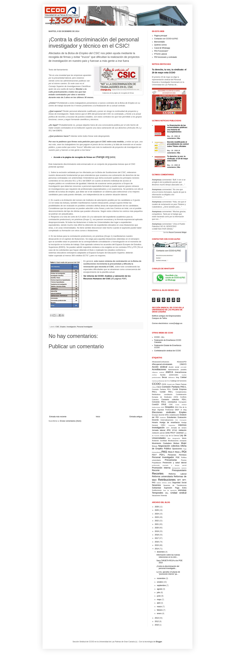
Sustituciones (157, 490)
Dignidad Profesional (165, 410)
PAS (164, 451)
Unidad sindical (178, 493)
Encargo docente (158, 415)
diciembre (161, 552)
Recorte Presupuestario (169, 470)
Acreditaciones (159, 369)
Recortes (158, 473)
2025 (157, 510)
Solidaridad (156, 488)
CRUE (163, 404)
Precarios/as (171, 460)
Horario (155, 422)
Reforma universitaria (162, 476)
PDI (184, 451)
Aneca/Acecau (180, 372)
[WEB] (84, 157)
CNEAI (158, 387)
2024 (157, 514)
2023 (157, 517)
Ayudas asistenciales (169, 375)
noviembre (161, 578)
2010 (157, 625)
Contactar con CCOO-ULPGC (166, 39)
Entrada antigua (135, 417)
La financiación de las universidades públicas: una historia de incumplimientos (177, 128)
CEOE (164, 384)
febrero (160, 610)
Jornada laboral (158, 430)
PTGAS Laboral (160, 54)
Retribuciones (167, 479)
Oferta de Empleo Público (169, 447)
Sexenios (156, 485)
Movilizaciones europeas (177, 441)
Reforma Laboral (177, 474)
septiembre (161, 585)
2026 (157, 507)
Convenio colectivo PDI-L (173, 399)
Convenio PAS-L (159, 402)
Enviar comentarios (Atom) (70, 421)
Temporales (157, 493)
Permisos (182, 455)
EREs (167, 415)
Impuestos (171, 425)
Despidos (169, 407)
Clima (154, 387)
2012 (157, 621)
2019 (157, 531)
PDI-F (154, 455)
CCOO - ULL (159, 337)
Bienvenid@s (159, 42)
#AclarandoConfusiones (160, 362)
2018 (157, 535)
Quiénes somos (160, 45)
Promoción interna (161, 468)
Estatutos (163, 417)
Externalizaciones (167, 420)
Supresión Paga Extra (175, 488)
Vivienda (164, 495)
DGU (176, 407)
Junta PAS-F (170, 433)
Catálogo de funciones (178, 381)
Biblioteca (171, 377)
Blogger (159, 642)
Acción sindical (159, 367)
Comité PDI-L (166, 392)
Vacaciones (156, 495)
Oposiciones (177, 449)
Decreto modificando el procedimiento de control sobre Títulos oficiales (178, 144)
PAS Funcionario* (161, 51)
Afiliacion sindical (158, 372)
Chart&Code (171, 384)
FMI (176, 420)
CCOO (156, 383)
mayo (159, 599)
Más (178, 138)
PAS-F (171, 452)
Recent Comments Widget (177, 232)
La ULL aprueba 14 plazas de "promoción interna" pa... (168, 573)
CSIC (57, 327)
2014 (157, 549)
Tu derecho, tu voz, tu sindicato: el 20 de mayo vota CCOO (177, 158)
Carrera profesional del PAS (161, 381)
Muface (176, 443)
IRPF (168, 428)
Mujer (183, 443)
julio (158, 592)
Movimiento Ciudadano (162, 443)
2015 (157, 545)
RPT (179, 480)
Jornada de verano (178, 428)
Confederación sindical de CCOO (167, 351)
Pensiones (172, 455)
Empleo (63, 327)
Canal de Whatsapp (162, 48)
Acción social (174, 367)
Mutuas (154, 446)
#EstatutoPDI (181, 362)
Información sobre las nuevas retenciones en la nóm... (168, 556)
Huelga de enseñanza (170, 422)
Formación (183, 420)
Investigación (71, 327)
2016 (157, 542)
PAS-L (178, 452)
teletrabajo (182, 490)
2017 (157, 538)
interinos (182, 425)
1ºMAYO (183, 364)
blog (177, 377)
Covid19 (155, 404)
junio (159, 596)
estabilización (174, 415)
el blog (183, 410)
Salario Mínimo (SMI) (163, 482)
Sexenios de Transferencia (174, 485)
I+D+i (163, 425)
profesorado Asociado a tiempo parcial (169, 465)
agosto (159, 589)
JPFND (174, 430)
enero (159, 613)
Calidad (183, 377)
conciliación (168, 394)
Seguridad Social (179, 483)
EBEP (177, 410)
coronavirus (172, 402)
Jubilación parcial (158, 433)
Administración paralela (177, 369)
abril (158, 603)
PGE (177, 457)
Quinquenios (176, 468)
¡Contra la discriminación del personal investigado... (167, 567)
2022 (157, 521)
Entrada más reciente (57, 417)
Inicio (98, 417)
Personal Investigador (84, 327)
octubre (160, 582)
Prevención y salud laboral (174, 463)
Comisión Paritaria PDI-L (161, 389)
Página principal (160, 36)
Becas (164, 377)
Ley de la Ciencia (172, 435)
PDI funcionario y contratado (165, 57)
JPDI (169, 430)
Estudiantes (171, 417)
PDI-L (162, 455)
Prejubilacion (156, 463)
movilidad (163, 441)
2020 (157, 528)
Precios (183, 460)
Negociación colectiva (168, 446)
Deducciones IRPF (158, 407)
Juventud (179, 433)
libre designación (174, 438)
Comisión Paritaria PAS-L (174, 387)
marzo (159, 607)
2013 (157, 618)
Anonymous (156, 180)
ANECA (169, 372)
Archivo (154, 375)
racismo (183, 468)
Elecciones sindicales (164, 412)
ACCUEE (183, 367)
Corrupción (182, 402)
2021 (157, 524)
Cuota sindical (180, 404)
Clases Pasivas (180, 384)
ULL (166, 493)
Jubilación (182, 430)
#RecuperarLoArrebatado (162, 364)
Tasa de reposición (170, 490)
